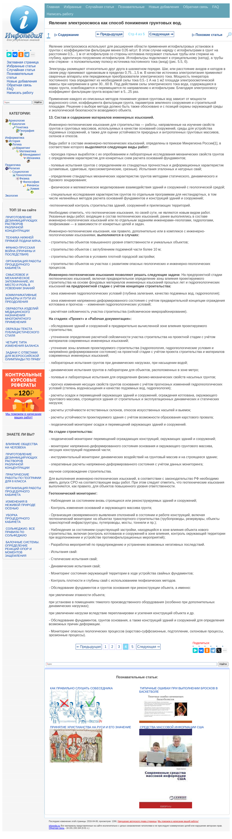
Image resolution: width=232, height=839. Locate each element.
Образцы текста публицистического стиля (22, 332)
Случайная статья (21, 70)
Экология (11, 195)
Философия (31, 182)
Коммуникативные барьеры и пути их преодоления (21, 298)
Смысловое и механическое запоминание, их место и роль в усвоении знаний (20, 281)
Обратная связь (19, 85)
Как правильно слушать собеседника (81, 688)
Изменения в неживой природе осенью (20, 505)
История (14, 141)
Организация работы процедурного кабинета (23, 264)
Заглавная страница (23, 62)
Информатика (14, 137)
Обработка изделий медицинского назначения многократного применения (21, 315)
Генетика (22, 127)
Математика (27, 151)
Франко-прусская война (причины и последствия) (20, 251)
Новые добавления (22, 81)
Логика (17, 144)
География (26, 130)
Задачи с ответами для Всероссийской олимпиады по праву (23, 356)
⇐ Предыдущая (110, 34)
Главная (53, 7)
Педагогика (12, 165)
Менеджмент (32, 154)
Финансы (33, 185)
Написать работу (20, 93)
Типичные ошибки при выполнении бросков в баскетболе (178, 690)
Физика (24, 178)
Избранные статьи (21, 66)
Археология (17, 120)
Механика (33, 158)
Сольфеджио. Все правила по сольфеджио (20, 532)
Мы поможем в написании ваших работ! (23, 415)
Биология (18, 124)
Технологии (23, 175)
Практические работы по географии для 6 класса (23, 478)
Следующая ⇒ (161, 34)
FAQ (10, 89)
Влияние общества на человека (21, 445)
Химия (34, 188)
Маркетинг (23, 147)
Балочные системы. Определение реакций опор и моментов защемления (22, 548)
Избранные (73, 7)
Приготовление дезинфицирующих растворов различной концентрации (21, 223)
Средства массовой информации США (172, 727)
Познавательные (131, 7)
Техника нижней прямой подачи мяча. (23, 239)
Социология (20, 171)
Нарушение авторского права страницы (137, 821)
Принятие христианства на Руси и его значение (90, 727)
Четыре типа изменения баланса (22, 344)
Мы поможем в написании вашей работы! (178, 821)
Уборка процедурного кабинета (17, 518)
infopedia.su (54, 826)
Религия (14, 168)
